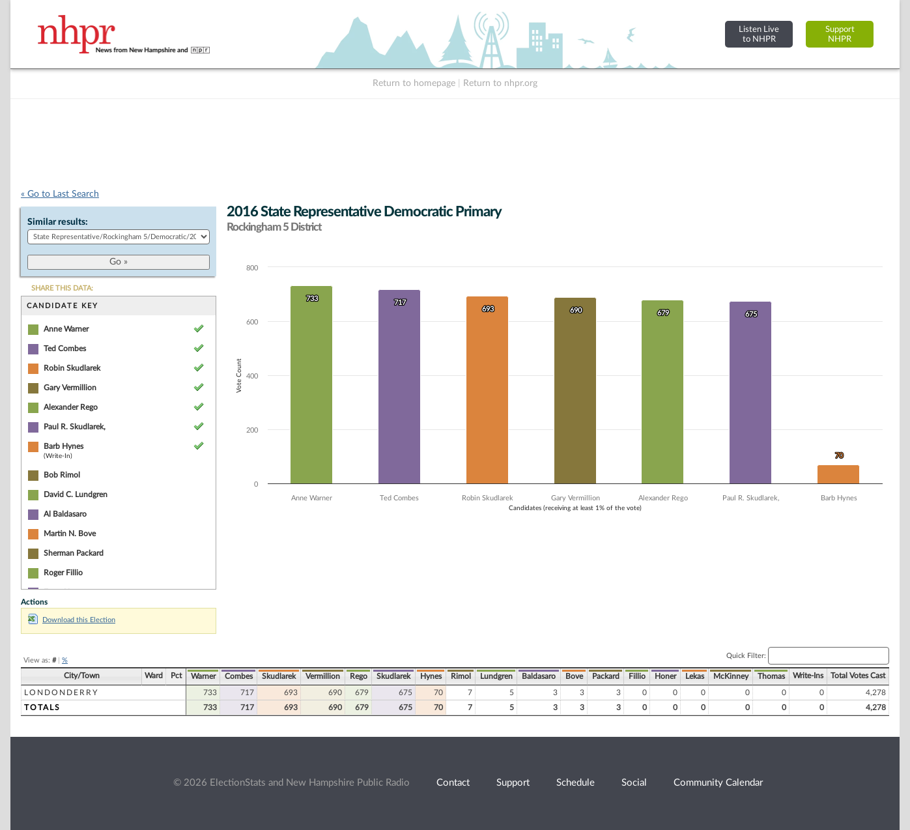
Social (634, 783)
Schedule (575, 783)
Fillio (637, 676)
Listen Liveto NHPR (759, 34)
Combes (239, 676)
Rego (358, 676)
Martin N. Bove (70, 533)
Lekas (694, 676)
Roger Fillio (63, 573)
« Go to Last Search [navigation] (60, 194)
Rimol (461, 676)
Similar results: (57, 222)
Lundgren (496, 676)
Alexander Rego (71, 407)
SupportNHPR (840, 34)
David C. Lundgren (75, 494)
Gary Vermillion (70, 388)
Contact (453, 783)
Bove (574, 676)
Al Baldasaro (65, 514)
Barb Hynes (63, 446)
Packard (605, 676)
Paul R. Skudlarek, (75, 427)
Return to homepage (414, 83)
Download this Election (71, 619)
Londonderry (61, 692)
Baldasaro (539, 676)
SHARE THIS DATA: (62, 288)
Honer (665, 676)
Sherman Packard (74, 553)
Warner (203, 676)
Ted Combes (65, 348)
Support (513, 783)
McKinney (730, 676)
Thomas (771, 676)
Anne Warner (66, 329)
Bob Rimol (62, 475)
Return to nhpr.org (500, 83)
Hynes (431, 676)
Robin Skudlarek (72, 368)
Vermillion (323, 676)
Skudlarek (279, 676)
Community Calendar (718, 783)
